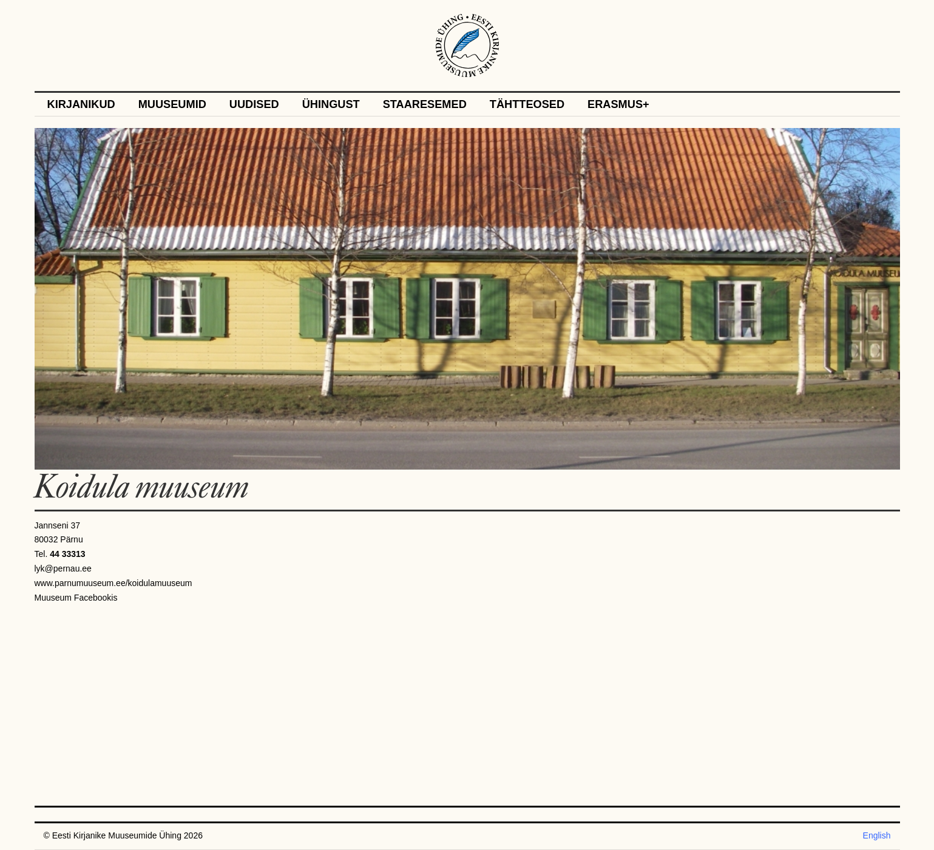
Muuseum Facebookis (76, 597)
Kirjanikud (81, 105)
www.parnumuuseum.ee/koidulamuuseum (113, 583)
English (877, 835)
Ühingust (331, 105)
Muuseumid (172, 105)
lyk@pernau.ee (63, 568)
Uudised (254, 105)
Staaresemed (425, 105)
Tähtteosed (527, 105)
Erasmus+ (618, 105)
